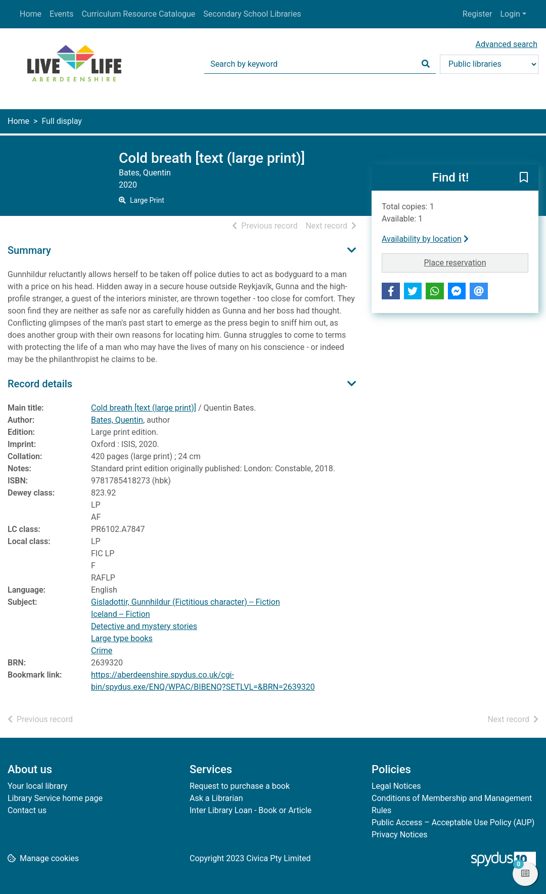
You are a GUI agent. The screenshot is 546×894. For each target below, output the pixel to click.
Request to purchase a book (240, 786)
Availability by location (425, 239)
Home (30, 14)
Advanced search (506, 44)
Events (61, 14)
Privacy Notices (399, 834)
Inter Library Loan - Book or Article (250, 810)
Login (510, 14)
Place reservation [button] (476, 261)
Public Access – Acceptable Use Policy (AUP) (453, 822)
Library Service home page (55, 798)
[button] (523, 178)
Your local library (37, 786)
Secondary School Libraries (252, 14)
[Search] (426, 64)
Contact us (27, 810)
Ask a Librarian (216, 798)
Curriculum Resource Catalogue (138, 14)
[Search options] (489, 64)
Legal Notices (396, 786)
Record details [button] (40, 384)
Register (477, 14)
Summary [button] (29, 250)
